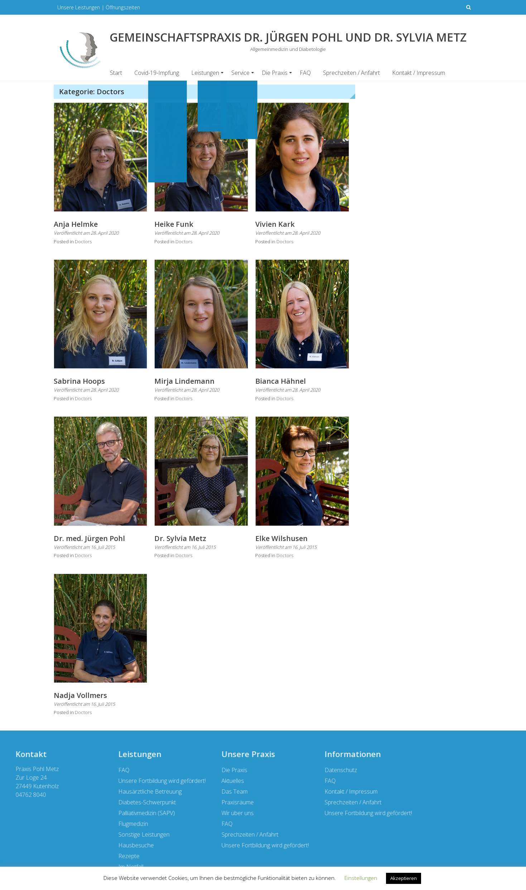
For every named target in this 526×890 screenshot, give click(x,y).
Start (116, 73)
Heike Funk (173, 224)
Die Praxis (275, 73)
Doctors (83, 241)
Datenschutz (73, 770)
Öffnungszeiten (123, 7)
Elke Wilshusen (281, 538)
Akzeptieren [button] (403, 878)
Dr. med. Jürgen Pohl (89, 538)
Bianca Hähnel (280, 381)
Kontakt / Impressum (418, 73)
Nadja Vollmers (80, 695)
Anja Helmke (76, 224)
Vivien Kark (275, 224)
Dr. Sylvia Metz (180, 538)
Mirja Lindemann (184, 381)
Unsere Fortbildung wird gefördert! (100, 813)
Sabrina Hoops (79, 381)
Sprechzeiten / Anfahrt (351, 73)
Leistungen (205, 73)
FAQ (305, 73)
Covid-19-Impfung (156, 73)
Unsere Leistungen (78, 7)
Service (240, 73)
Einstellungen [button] (360, 877)
